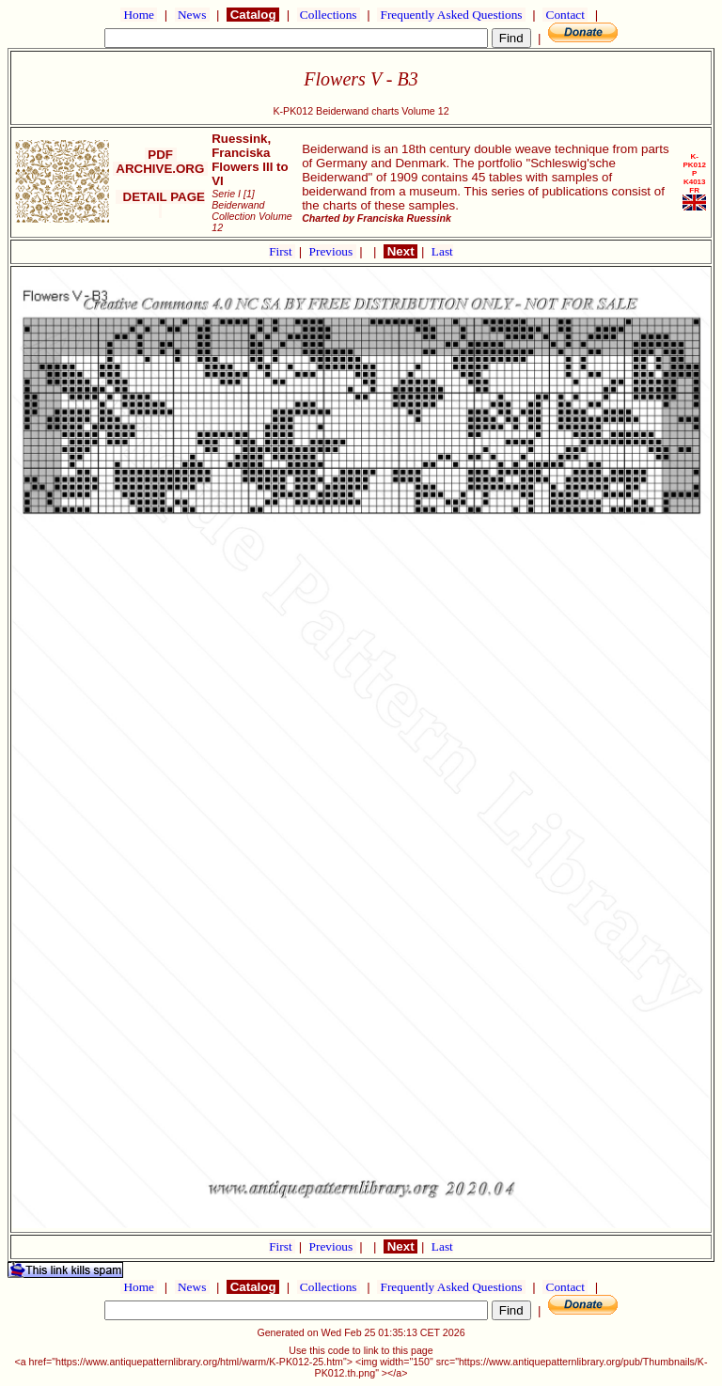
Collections (328, 15)
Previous (332, 251)
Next (400, 251)
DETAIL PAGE (160, 204)
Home (138, 15)
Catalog (253, 15)
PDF (161, 155)
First (282, 251)
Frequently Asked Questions (451, 15)
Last (442, 251)
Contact (565, 15)
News (192, 15)
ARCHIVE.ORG (160, 169)
